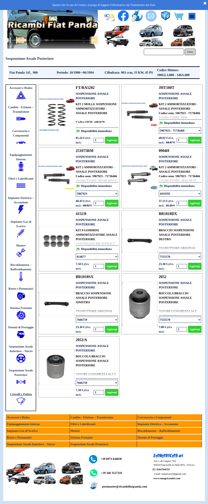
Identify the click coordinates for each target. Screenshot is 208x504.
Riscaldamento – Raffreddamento (159, 430)
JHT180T (166, 87)
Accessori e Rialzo (20, 87)
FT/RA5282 (85, 87)
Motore (21, 245)
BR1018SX (84, 277)
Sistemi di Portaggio (21, 327)
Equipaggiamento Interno (23, 424)
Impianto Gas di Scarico (22, 430)
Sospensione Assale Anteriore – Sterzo (31, 444)
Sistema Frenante (21, 308)
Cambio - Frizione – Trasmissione (91, 417)
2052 (162, 277)
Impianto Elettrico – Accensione (158, 424)
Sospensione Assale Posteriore (89, 444)
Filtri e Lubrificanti (20, 178)
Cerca (190, 52)
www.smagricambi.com (166, 478)
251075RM (84, 150)
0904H (164, 150)
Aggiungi (111, 140)
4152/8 (81, 214)
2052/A (81, 340)
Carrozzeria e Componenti (154, 417)
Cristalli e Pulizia (21, 394)
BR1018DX (168, 214)
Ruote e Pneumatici (21, 288)
